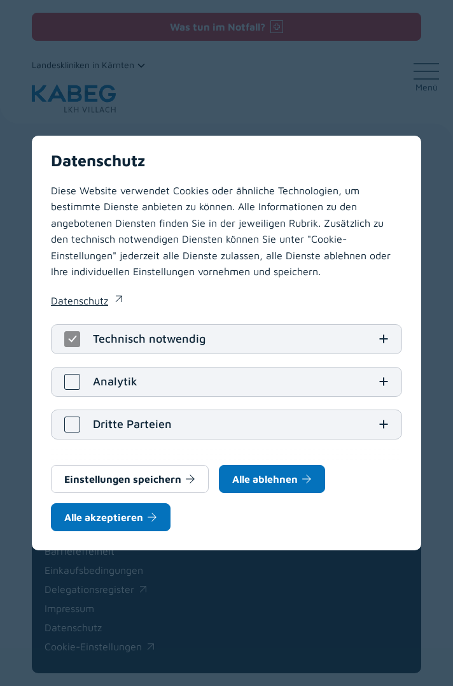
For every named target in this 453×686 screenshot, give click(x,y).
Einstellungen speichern (122, 479)
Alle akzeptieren (103, 517)
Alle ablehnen (265, 479)
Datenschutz (79, 300)
